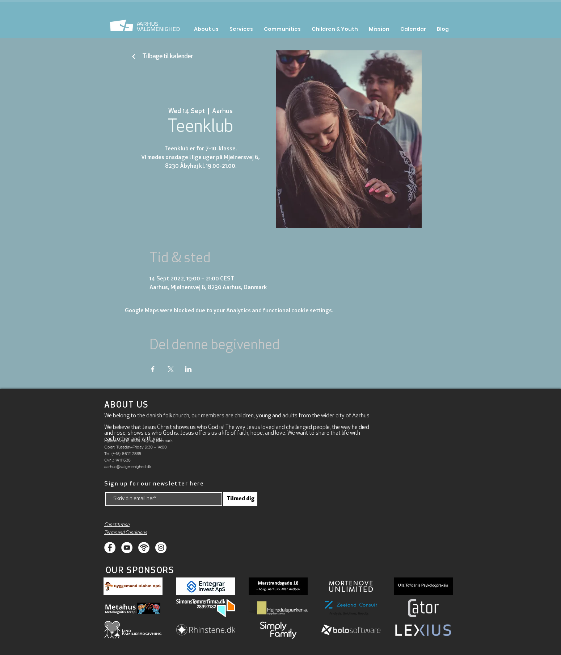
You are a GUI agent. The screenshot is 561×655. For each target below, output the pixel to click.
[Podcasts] (143, 547)
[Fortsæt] (133, 56)
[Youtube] (126, 547)
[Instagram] (160, 547)
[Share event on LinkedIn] (188, 369)
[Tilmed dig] (240, 499)
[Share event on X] (170, 369)
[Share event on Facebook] (152, 369)
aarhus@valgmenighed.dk (127, 466)
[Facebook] (109, 547)
